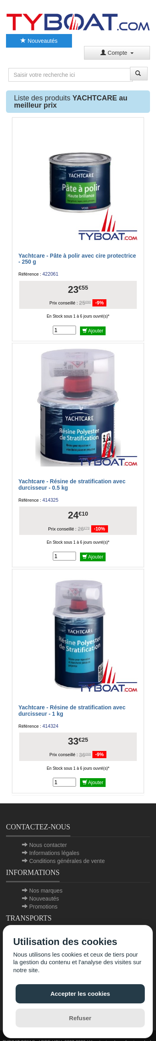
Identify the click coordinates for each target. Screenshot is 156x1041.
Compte (117, 53)
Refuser (80, 1018)
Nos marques (45, 890)
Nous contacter (48, 845)
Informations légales (54, 853)
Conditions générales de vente (67, 861)
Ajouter (93, 331)
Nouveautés (39, 41)
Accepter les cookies (80, 993)
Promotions (43, 906)
